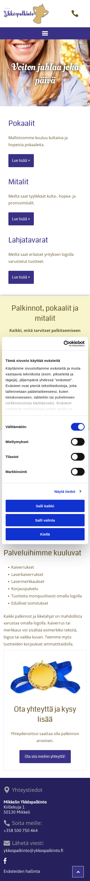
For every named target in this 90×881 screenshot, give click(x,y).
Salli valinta (45, 520)
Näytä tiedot (64, 491)
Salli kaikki (45, 506)
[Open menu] (45, 33)
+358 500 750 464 (21, 830)
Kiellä (45, 534)
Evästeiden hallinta (22, 871)
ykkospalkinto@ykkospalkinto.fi (33, 850)
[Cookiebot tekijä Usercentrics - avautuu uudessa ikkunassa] (64, 343)
